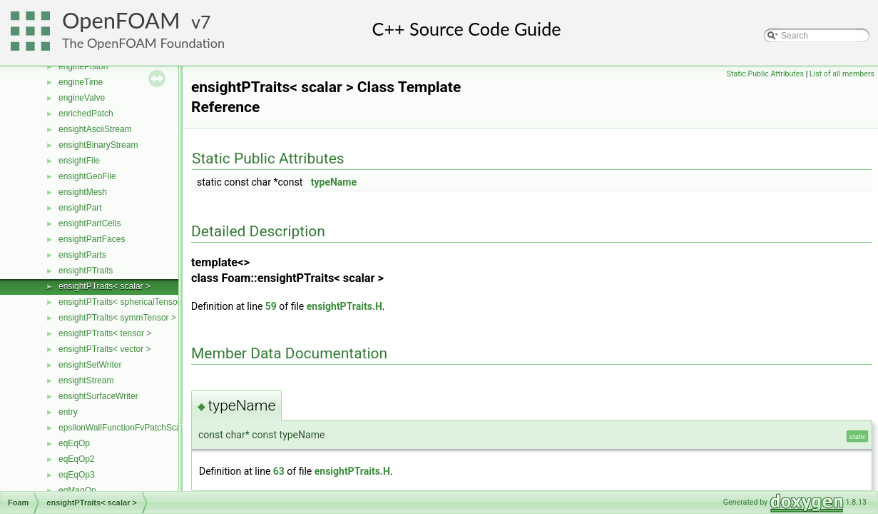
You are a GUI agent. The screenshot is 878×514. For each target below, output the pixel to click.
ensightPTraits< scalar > (104, 286)
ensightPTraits (85, 271)
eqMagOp (77, 490)
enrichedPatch (85, 114)
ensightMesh (82, 192)
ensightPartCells (89, 223)
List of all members (842, 74)
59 (271, 306)
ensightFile (79, 161)
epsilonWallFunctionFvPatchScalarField (133, 428)
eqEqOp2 (76, 459)
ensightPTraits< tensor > (104, 333)
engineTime (80, 82)
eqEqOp (74, 443)
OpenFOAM (121, 20)
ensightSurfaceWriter (98, 396)
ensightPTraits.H (344, 306)
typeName (334, 182)
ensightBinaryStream (98, 145)
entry (68, 412)
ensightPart (80, 208)
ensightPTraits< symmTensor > (117, 318)
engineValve (81, 98)
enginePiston (83, 66)
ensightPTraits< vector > (104, 349)
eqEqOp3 (76, 475)
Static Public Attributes (765, 74)
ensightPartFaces (91, 239)
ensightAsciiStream (95, 129)
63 (279, 471)
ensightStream (85, 381)
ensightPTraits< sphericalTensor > (123, 302)
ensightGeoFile (87, 176)
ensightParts (82, 255)
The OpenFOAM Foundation (143, 43)
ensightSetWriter (89, 365)
